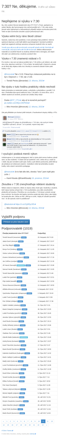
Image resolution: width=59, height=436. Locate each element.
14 (4, 425)
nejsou (8, 47)
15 (8, 425)
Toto (3, 47)
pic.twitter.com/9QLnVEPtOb (16, 103)
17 (17, 425)
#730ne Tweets (7, 430)
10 (39, 421)
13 (52, 421)
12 (47, 421)
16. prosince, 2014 (39, 178)
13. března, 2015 (36, 81)
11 (44, 421)
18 (21, 425)
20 (30, 425)
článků (47, 47)
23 (43, 425)
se (21, 49)
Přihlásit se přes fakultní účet (15, 222)
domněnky (21, 47)
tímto (25, 49)
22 (38, 425)
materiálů (5, 49)
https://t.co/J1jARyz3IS (25, 204)
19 (25, 425)
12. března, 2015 (36, 107)
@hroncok (8, 74)
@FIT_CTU (15, 100)
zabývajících (14, 49)
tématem (31, 49)
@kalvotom (9, 204)
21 (34, 425)
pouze (15, 47)
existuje (29, 47)
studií (41, 47)
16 (12, 425)
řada (35, 47)
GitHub (32, 434)
